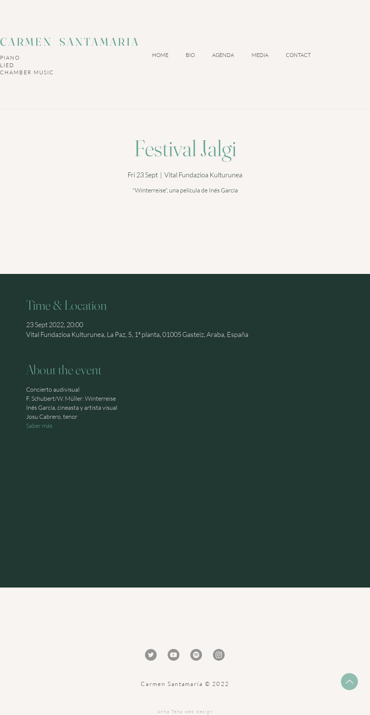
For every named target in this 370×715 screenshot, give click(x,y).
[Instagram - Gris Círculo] (219, 655)
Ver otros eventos (185, 241)
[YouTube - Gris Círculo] (173, 655)
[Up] (349, 681)
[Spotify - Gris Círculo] (196, 655)
